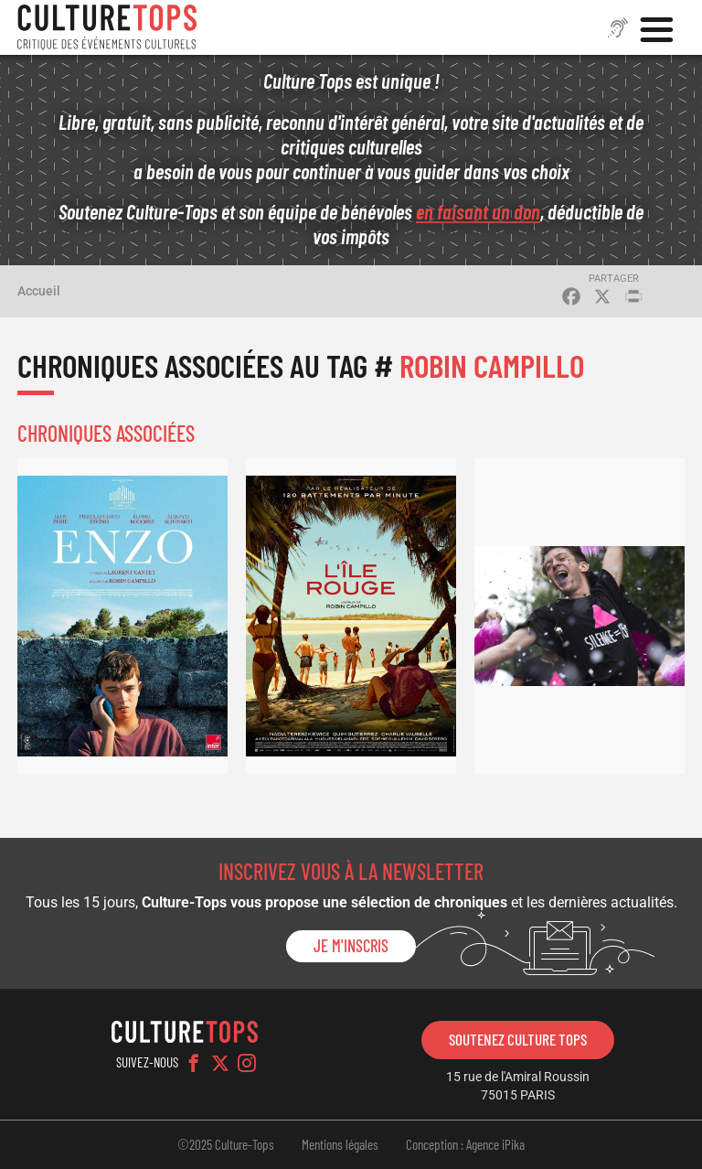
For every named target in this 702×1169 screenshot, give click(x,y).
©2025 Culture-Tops (225, 1144)
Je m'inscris (351, 946)
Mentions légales (340, 1144)
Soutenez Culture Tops (518, 1039)
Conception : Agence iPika (465, 1144)
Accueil (38, 291)
